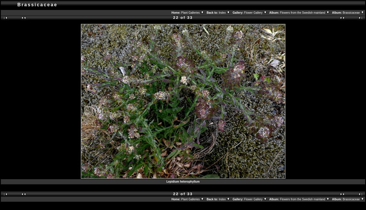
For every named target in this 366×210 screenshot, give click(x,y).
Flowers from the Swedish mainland (305, 12)
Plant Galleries (192, 12)
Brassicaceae (353, 12)
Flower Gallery (255, 12)
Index (224, 12)
